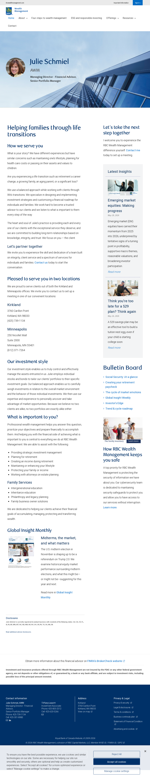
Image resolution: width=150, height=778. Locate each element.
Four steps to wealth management (49, 17)
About (23, 17)
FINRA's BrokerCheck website (104, 661)
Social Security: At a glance (121, 377)
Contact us (41, 262)
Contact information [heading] (16, 698)
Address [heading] (82, 698)
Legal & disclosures (122, 707)
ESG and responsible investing (86, 17)
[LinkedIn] (10, 720)
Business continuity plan (124, 716)
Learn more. (110, 507)
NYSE (101, 742)
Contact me (133, 150)
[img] (75, 69)
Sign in (138, 3)
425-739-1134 (19, 714)
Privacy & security (122, 702)
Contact (12, 25)
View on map (84, 711)
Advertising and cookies (124, 729)
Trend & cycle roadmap (119, 408)
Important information (121, 3)
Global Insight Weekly (118, 397)
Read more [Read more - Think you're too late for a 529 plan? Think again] (114, 347)
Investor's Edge (114, 403)
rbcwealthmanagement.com (15, 3)
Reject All (116, 754)
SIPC (120, 742)
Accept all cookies (116, 761)
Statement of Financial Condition (128, 721)
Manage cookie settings (116, 771)
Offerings (112, 17)
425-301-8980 (16, 717)
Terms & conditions (122, 712)
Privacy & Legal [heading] (122, 698)
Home (11, 17)
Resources (129, 17)
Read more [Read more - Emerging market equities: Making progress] (114, 271)
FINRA (111, 742)
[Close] (145, 751)
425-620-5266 (52, 711)
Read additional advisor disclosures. (18, 632)
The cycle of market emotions (123, 392)
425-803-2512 (54, 708)
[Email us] (7, 720)
